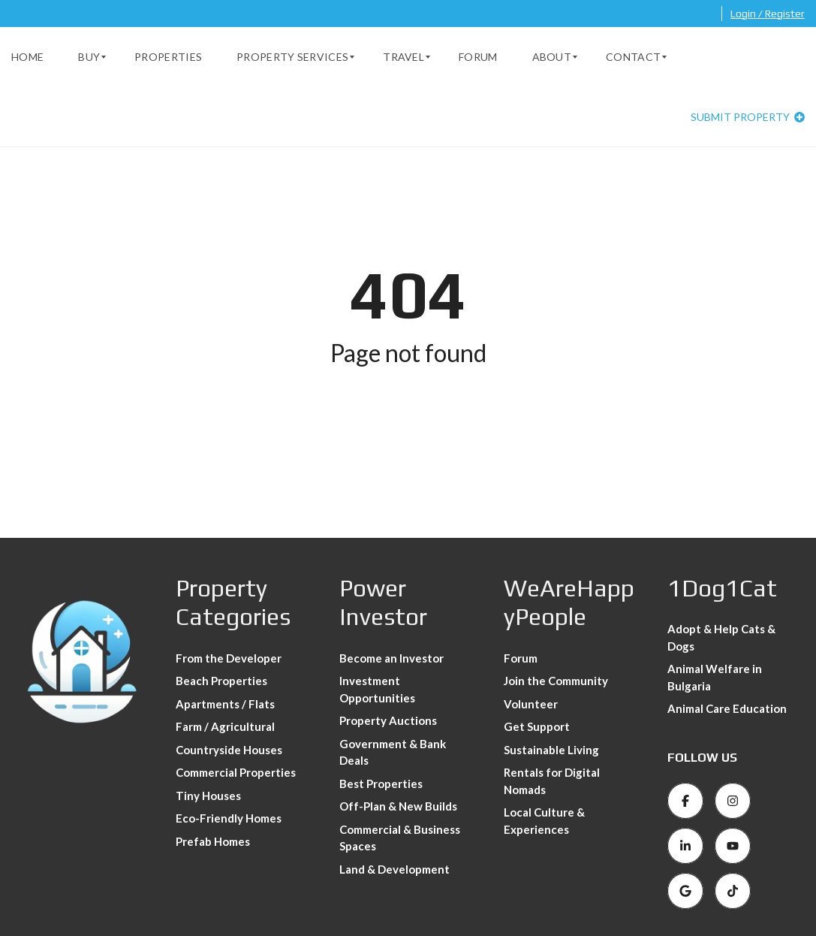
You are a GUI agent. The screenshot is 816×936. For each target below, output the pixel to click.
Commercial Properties (236, 772)
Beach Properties (221, 680)
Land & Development (394, 869)
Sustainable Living (551, 749)
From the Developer (229, 658)
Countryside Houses (229, 749)
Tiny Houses (208, 795)
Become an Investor (391, 658)
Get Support (537, 726)
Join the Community (556, 680)
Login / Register (767, 14)
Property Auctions (388, 720)
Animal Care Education (727, 708)
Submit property (748, 116)
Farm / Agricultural (225, 726)
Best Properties (381, 783)
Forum (520, 658)
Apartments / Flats (225, 704)
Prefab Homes (213, 841)
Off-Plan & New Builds (398, 806)
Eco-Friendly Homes (229, 818)
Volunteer (531, 704)
